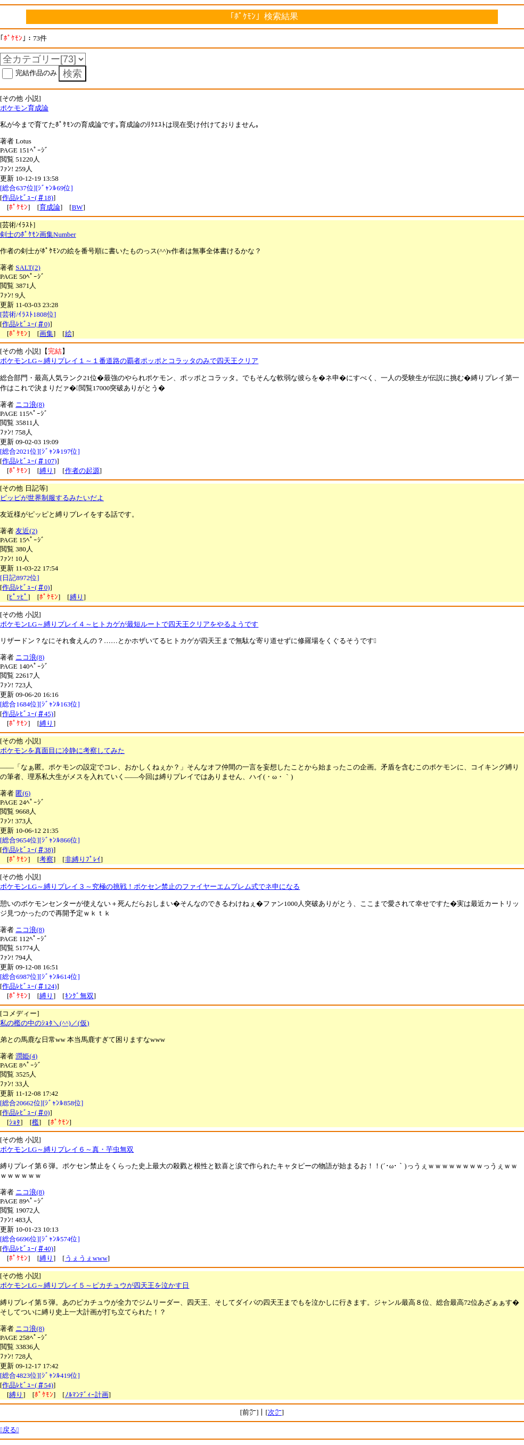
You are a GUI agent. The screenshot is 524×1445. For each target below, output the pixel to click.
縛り (46, 471)
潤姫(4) (26, 1056)
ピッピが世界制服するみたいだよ (52, 498)
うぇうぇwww (86, 1258)
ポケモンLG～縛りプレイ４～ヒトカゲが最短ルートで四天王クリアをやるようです (129, 624)
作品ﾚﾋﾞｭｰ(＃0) (26, 324)
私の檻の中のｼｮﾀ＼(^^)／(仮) (44, 1023)
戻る (9, 1430)
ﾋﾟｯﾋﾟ (18, 597)
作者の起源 (82, 471)
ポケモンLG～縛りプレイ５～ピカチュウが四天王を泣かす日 (94, 1285)
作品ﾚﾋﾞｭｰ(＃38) (27, 850)
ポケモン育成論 (24, 108)
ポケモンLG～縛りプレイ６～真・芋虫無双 (67, 1149)
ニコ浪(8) (29, 404)
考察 (46, 859)
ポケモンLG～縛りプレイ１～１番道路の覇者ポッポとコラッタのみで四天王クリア (129, 361)
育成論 (49, 207)
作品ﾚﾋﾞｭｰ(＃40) (27, 1249)
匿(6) (22, 793)
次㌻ (275, 1412)
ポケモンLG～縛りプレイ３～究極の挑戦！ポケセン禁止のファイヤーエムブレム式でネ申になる (150, 886)
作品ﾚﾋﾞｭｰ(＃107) (29, 461)
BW (77, 207)
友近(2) (26, 531)
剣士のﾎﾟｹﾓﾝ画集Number (38, 234)
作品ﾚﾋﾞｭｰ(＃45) (27, 714)
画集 (46, 334)
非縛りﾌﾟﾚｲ (83, 859)
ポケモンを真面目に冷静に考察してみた (62, 750)
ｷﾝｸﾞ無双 (79, 996)
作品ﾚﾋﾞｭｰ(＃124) (29, 986)
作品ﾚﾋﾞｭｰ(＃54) (27, 1385)
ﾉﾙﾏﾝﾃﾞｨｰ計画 (87, 1395)
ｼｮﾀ (14, 1122)
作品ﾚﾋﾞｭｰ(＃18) (27, 198)
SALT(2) (27, 267)
